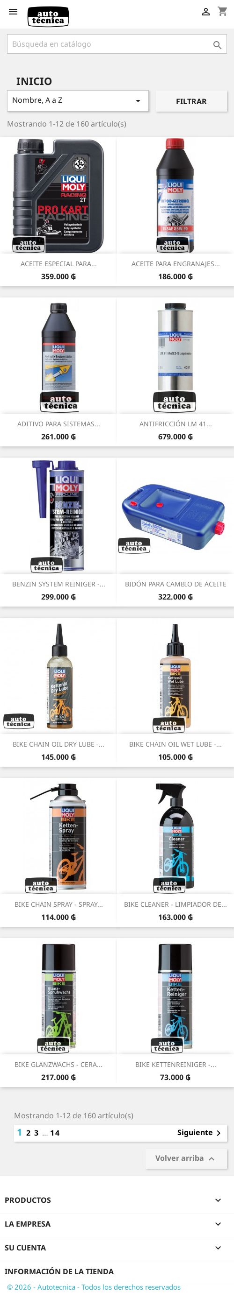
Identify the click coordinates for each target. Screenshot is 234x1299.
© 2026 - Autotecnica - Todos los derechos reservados (94, 1287)
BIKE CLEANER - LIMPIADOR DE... (175, 904)
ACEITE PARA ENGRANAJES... (176, 263)
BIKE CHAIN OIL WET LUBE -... (175, 744)
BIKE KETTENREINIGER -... (175, 1064)
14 (55, 1133)
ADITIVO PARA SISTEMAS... (58, 423)
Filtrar (191, 101)
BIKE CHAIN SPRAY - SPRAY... (59, 904)
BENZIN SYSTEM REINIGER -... (58, 583)
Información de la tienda (59, 1271)
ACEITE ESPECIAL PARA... (59, 263)
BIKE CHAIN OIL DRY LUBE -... (58, 744)
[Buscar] (117, 44)
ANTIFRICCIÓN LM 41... (175, 423)
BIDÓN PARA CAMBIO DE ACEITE (176, 583)
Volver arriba (186, 1159)
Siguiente (200, 1133)
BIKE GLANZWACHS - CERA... (58, 1064)
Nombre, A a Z (78, 100)
